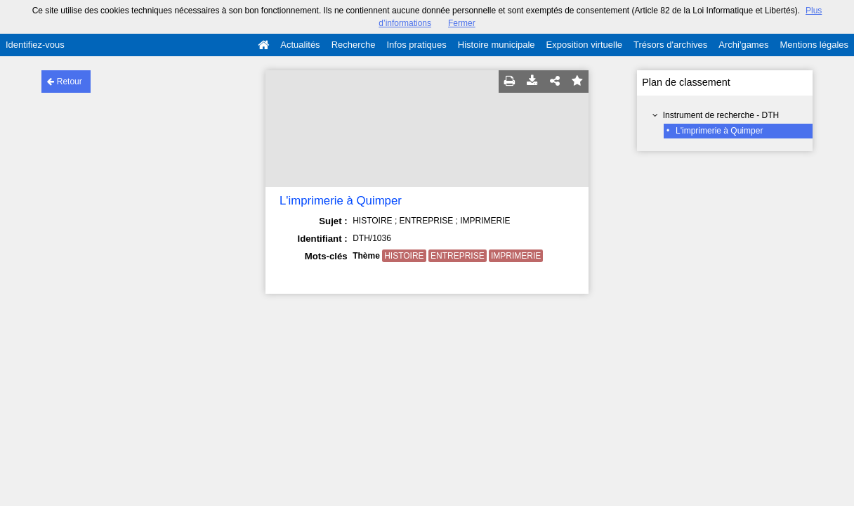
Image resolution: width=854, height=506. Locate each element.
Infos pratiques (417, 44)
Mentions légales (814, 44)
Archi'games (743, 44)
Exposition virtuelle (584, 44)
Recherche (353, 44)
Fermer (461, 23)
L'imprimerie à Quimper (719, 131)
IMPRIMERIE (516, 256)
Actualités (300, 44)
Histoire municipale (496, 44)
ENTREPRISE (458, 256)
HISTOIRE (403, 256)
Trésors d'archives (670, 44)
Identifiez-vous (35, 44)
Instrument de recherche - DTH (721, 115)
